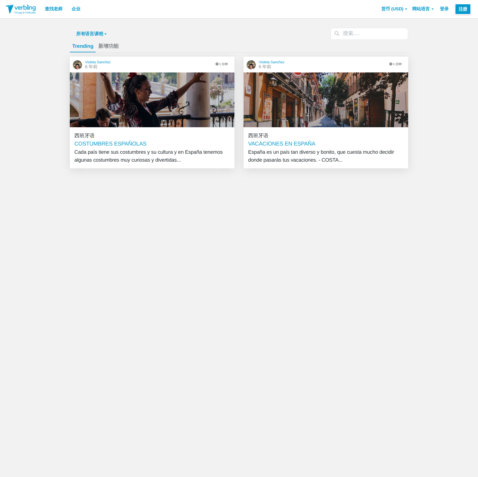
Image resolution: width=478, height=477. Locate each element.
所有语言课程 (91, 33)
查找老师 (53, 9)
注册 (462, 9)
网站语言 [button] (423, 9)
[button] (394, 9)
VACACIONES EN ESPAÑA (281, 144)
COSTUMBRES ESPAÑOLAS (110, 144)
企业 (76, 9)
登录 (444, 9)
